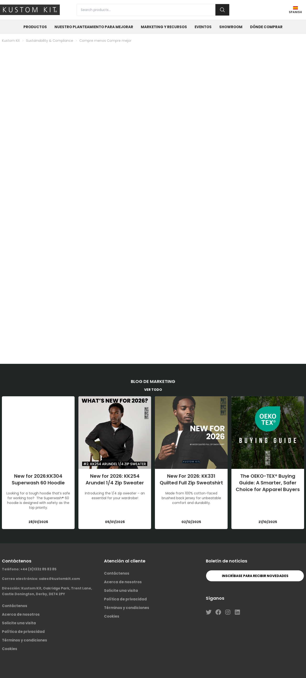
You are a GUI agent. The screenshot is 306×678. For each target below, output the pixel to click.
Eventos (203, 26)
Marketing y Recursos (164, 26)
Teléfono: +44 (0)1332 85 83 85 (29, 569)
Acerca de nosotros (21, 614)
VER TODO (153, 389)
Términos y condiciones (24, 640)
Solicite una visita (19, 622)
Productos (35, 26)
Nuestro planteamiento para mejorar (94, 26)
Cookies (9, 648)
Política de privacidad (23, 631)
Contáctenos (14, 605)
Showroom (230, 26)
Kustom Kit (11, 40)
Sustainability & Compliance (49, 40)
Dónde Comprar (266, 26)
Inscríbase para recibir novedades (255, 575)
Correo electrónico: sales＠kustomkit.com (41, 578)
